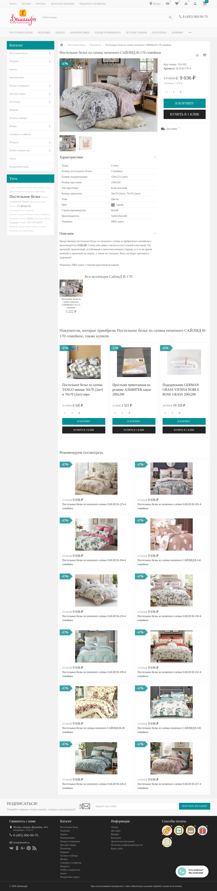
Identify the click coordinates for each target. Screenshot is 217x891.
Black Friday (38, 187)
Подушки (44, 32)
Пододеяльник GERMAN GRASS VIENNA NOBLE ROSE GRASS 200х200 (181, 389)
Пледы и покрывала (108, 32)
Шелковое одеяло (17, 218)
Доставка (26, 3)
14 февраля (15, 201)
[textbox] (108, 17)
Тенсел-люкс (40, 201)
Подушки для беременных (21, 230)
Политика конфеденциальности (127, 845)
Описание (67, 233)
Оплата (13, 3)
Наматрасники (80, 32)
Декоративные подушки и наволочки (27, 191)
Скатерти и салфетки (20, 134)
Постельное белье (21, 32)
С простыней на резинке (20, 187)
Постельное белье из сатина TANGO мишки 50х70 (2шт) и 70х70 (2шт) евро (82, 389)
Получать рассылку (195, 806)
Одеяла (60, 32)
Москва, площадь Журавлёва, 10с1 (30, 827)
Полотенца (159, 32)
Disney (12, 206)
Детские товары (136, 32)
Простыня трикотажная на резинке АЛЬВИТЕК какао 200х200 (131, 389)
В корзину (184, 103)
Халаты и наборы (18, 118)
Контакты (41, 3)
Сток (47, 187)
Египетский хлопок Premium (32, 226)
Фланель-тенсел (42, 218)
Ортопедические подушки (21, 210)
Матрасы (13, 142)
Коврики (177, 32)
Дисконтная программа (62, 3)
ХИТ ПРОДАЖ (34, 222)
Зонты (12, 158)
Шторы (13, 126)
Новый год (27, 201)
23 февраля (24, 205)
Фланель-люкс (33, 214)
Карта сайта (117, 848)
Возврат (115, 834)
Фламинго (45, 214)
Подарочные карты (18, 166)
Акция (23, 222)
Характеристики (71, 157)
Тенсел (44, 197)
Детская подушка (17, 214)
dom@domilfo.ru (21, 842)
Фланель (13, 226)
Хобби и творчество (19, 150)
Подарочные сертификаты (93, 3)
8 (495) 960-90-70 (195, 16)
